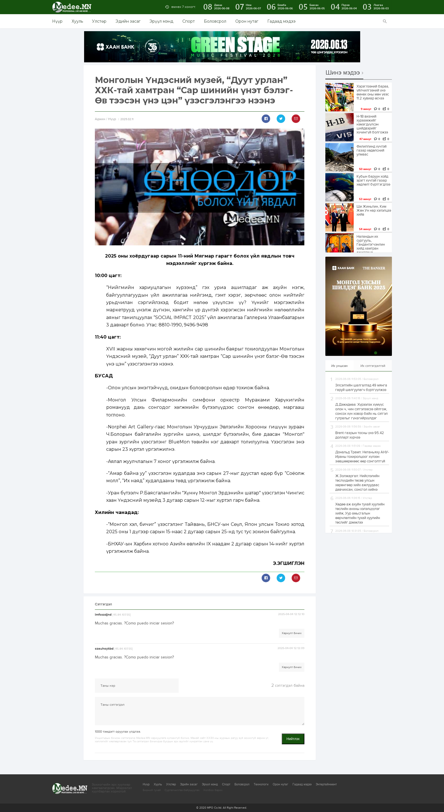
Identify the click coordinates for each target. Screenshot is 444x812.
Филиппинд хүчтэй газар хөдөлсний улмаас (372, 150)
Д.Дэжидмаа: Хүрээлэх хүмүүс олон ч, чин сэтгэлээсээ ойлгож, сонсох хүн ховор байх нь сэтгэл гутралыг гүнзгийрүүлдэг (361, 411)
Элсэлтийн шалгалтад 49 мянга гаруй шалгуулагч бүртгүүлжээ (361, 387)
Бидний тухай (152, 790)
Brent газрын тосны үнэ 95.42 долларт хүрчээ (359, 435)
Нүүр (57, 21)
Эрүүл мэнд (161, 21)
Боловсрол (215, 21)
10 (356, 57)
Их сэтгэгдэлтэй (372, 366)
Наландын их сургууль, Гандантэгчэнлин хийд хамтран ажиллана (371, 244)
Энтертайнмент (326, 784)
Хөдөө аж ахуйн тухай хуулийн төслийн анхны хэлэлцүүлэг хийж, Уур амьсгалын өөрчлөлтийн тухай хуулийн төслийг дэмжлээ (360, 513)
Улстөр (99, 21)
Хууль (77, 21)
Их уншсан (339, 366)
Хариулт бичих (292, 633)
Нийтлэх (293, 739)
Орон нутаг (246, 21)
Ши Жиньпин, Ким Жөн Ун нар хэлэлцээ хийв (374, 210)
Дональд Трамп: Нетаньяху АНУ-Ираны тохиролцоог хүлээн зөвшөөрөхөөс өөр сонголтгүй (362, 457)
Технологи (261, 784)
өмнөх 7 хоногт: (183, 7)
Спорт (188, 21)
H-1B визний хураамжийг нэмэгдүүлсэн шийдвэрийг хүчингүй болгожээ (372, 124)
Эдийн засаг (128, 21)
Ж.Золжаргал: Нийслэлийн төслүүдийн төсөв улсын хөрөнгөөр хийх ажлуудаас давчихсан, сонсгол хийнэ (357, 483)
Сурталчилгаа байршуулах (182, 790)
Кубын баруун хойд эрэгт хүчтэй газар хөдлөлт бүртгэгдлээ (373, 180)
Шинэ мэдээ (343, 72)
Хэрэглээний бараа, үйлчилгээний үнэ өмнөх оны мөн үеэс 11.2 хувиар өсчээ (373, 92)
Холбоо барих (213, 790)
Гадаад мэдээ (281, 21)
